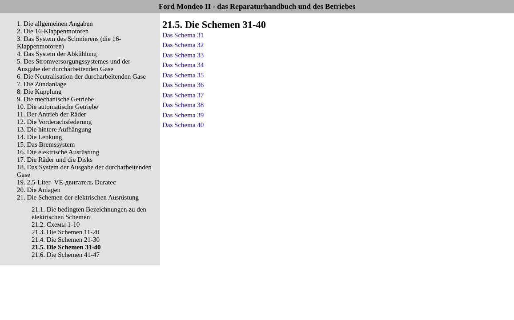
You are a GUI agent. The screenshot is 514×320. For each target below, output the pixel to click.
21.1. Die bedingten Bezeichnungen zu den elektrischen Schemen (89, 213)
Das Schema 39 (183, 115)
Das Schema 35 (183, 75)
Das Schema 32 (183, 44)
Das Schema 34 (183, 64)
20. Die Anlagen (38, 189)
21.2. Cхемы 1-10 (56, 224)
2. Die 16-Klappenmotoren (52, 31)
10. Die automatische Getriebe (57, 106)
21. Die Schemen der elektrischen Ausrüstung (78, 197)
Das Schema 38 (183, 104)
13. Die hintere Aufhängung (54, 129)
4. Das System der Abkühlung (57, 53)
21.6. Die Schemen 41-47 (66, 254)
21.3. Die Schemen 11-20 (65, 232)
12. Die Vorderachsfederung (54, 121)
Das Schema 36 (183, 84)
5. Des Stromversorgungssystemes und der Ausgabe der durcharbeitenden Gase (73, 65)
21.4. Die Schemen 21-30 (66, 239)
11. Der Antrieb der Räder (51, 114)
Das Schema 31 (183, 35)
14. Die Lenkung (39, 136)
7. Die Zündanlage (41, 84)
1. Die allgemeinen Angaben (55, 23)
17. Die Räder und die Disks (54, 159)
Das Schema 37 (183, 95)
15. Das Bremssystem (46, 144)
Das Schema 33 (183, 55)
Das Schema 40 (183, 124)
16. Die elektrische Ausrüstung (58, 152)
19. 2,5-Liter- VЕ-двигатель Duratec (66, 182)
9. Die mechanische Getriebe (55, 99)
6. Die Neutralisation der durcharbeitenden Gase (81, 76)
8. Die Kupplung (39, 91)
